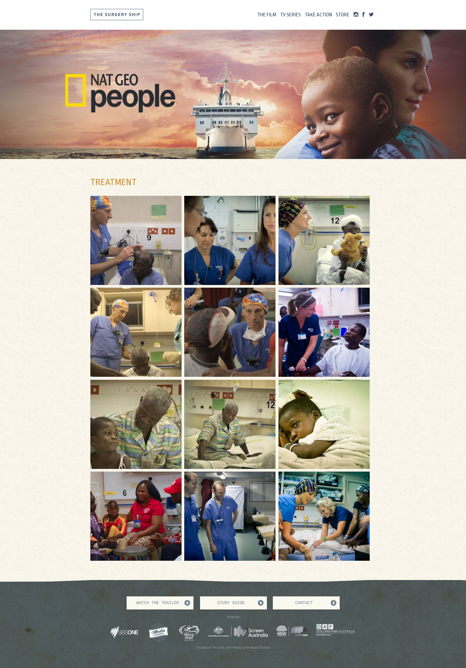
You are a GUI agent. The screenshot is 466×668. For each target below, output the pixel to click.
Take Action (318, 15)
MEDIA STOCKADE (260, 647)
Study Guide (231, 603)
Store (343, 15)
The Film (266, 15)
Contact (304, 603)
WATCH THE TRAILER (157, 603)
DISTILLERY (224, 647)
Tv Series (290, 15)
